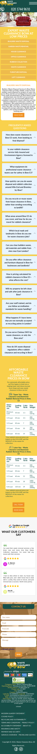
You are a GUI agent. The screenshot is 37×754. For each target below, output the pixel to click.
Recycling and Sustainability (13, 719)
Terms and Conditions (10, 723)
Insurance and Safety (10, 729)
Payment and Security (10, 732)
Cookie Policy (7, 716)
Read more (18, 115)
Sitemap (18, 706)
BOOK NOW (18, 510)
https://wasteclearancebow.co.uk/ (20, 697)
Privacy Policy (28, 723)
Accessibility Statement (11, 726)
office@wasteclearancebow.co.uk (21, 695)
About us (27, 726)
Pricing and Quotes (27, 735)
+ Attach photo (7, 649)
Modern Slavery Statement (12, 713)
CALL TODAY (18, 505)
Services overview (9, 735)
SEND (18, 654)
